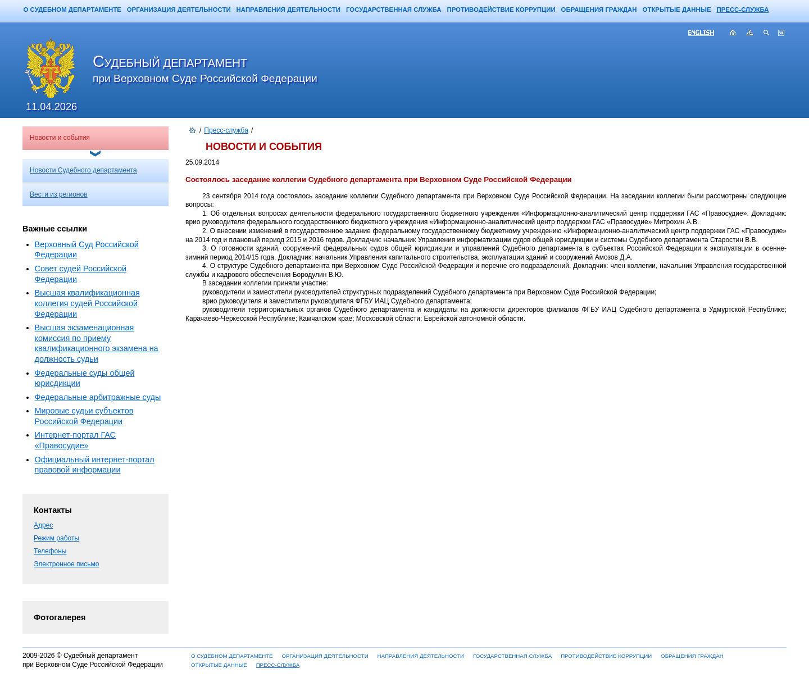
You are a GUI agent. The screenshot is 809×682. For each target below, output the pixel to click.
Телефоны (50, 551)
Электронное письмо (66, 564)
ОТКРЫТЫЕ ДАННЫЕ (677, 9)
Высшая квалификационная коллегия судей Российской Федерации (87, 303)
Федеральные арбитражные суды (98, 397)
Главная (733, 34)
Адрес (43, 525)
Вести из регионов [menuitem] (59, 194)
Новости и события (60, 138)
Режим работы (56, 538)
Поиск (766, 34)
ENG (706, 34)
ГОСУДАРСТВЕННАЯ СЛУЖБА (393, 9)
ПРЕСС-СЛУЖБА (743, 9)
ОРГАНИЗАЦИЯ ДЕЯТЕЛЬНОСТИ (179, 9)
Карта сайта (750, 34)
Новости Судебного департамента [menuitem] (83, 170)
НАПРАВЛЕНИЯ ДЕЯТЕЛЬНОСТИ (288, 9)
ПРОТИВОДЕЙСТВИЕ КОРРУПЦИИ (501, 9)
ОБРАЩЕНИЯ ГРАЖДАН (599, 9)
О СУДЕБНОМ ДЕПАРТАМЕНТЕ (72, 9)
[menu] (95, 183)
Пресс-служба (226, 130)
